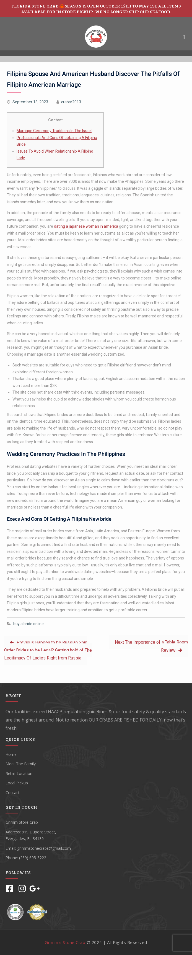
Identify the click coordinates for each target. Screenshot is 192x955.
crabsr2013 (71, 102)
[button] (183, 37)
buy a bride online (28, 624)
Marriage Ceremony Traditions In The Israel (54, 131)
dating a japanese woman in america (86, 226)
